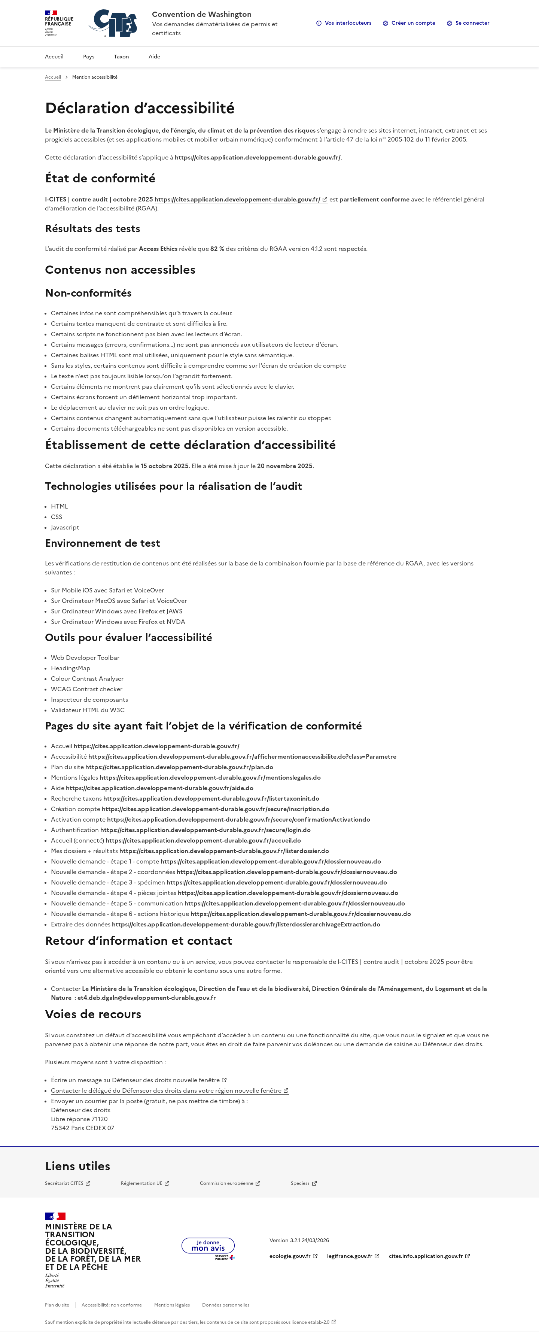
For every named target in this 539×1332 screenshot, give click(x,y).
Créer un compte (413, 23)
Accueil (54, 57)
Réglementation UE (141, 1183)
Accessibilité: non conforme (112, 1305)
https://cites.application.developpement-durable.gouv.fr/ (237, 199)
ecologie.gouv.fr (290, 1256)
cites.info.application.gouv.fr (426, 1256)
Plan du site (57, 1305)
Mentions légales (172, 1305)
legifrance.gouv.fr (349, 1256)
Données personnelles (225, 1305)
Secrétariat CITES (64, 1183)
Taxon (121, 57)
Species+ (300, 1183)
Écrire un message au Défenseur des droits (135, 1079)
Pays (88, 57)
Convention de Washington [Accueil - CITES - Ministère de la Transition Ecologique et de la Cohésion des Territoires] (202, 14)
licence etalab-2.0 (310, 1322)
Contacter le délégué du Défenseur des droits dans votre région (166, 1090)
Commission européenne (226, 1183)
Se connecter (473, 23)
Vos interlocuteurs (348, 23)
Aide (154, 57)
